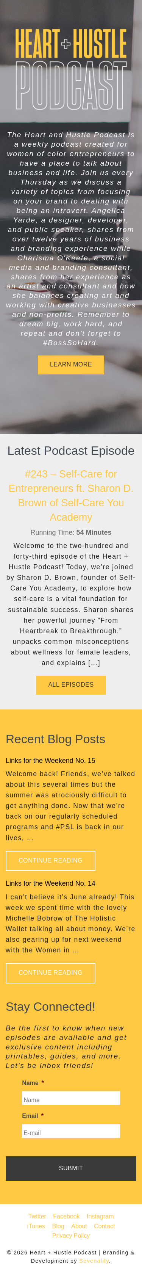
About (79, 1226)
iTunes (36, 1226)
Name (33, 1083)
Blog (58, 1226)
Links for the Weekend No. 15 (50, 760)
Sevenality (94, 1261)
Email (33, 1116)
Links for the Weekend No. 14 (50, 883)
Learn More (71, 364)
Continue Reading (51, 860)
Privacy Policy (71, 1235)
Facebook (66, 1216)
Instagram (100, 1216)
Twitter (37, 1216)
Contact (104, 1226)
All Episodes (71, 684)
